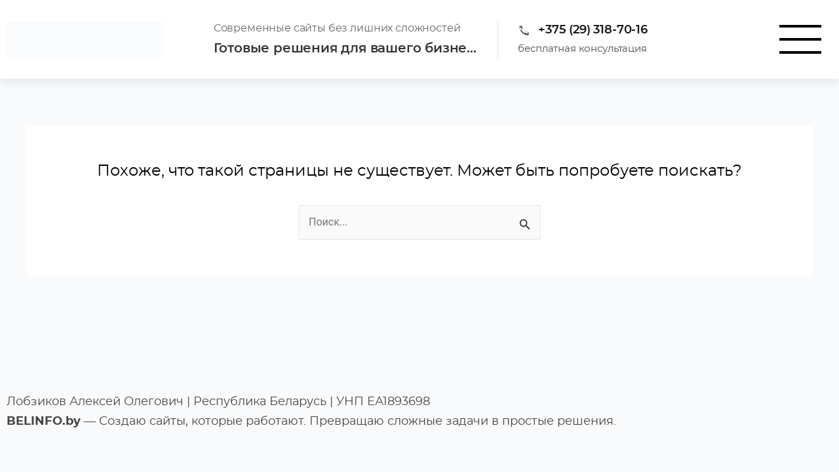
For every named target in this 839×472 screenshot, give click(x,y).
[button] (800, 39)
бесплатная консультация (582, 49)
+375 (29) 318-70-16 (593, 30)
